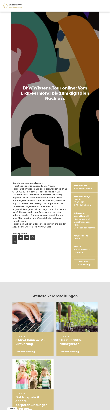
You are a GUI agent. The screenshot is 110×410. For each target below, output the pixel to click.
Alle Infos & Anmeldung (84, 263)
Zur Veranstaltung (25, 351)
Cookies (12, 408)
